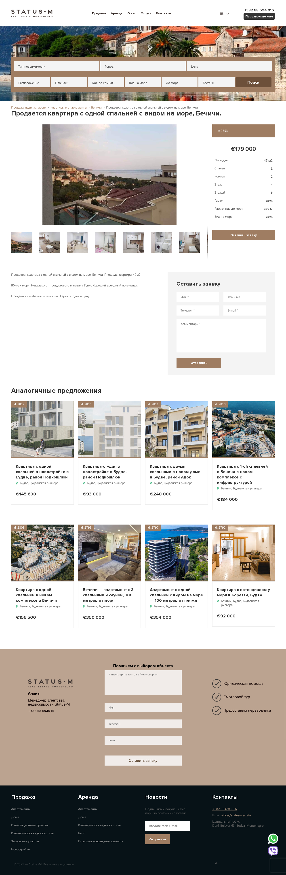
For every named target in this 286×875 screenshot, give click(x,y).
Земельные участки (25, 841)
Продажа (99, 13)
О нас (131, 13)
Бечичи (226, 488)
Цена (194, 66)
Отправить (157, 839)
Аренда (116, 13)
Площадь (61, 83)
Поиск (253, 82)
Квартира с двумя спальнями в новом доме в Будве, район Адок (175, 472)
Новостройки (20, 849)
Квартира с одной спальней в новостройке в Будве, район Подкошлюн (42, 472)
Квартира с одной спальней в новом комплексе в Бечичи (36, 595)
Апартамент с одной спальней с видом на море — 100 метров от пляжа (176, 595)
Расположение (28, 83)
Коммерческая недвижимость (32, 833)
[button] (109, 174)
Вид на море (138, 83)
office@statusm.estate (236, 815)
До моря (172, 83)
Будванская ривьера (44, 483)
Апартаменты (20, 809)
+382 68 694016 (41, 711)
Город (109, 66)
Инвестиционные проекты (29, 825)
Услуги (146, 13)
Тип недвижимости (31, 66)
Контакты (164, 13)
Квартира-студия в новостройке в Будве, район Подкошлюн (105, 472)
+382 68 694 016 (224, 809)
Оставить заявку (243, 235)
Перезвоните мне (259, 16)
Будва (24, 483)
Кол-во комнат (102, 83)
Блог (81, 833)
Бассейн (208, 83)
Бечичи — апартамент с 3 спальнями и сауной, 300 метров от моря (108, 595)
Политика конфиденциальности (100, 841)
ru (222, 14)
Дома (15, 817)
